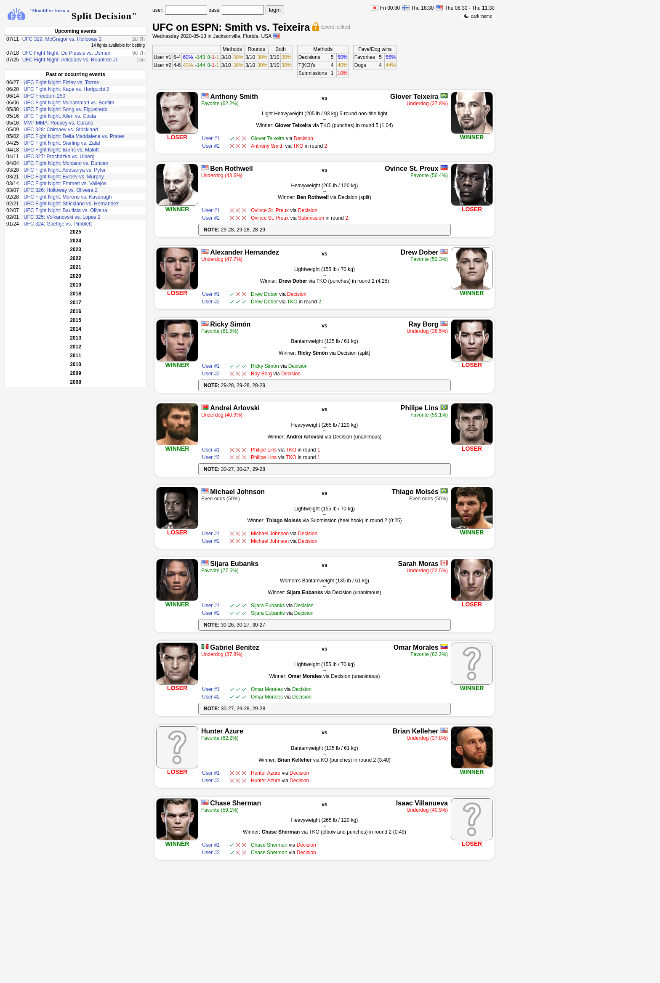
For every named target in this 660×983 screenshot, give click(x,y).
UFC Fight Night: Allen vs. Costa (60, 116)
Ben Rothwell (231, 168)
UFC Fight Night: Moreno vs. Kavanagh (68, 197)
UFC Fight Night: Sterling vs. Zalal (62, 143)
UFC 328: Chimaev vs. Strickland (61, 130)
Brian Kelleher (415, 731)
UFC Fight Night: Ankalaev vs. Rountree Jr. (70, 60)
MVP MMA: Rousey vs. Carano (58, 123)
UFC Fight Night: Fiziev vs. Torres (61, 82)
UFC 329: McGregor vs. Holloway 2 (62, 39)
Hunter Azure (222, 731)
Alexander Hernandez (244, 252)
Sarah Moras (418, 563)
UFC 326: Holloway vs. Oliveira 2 (61, 190)
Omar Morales (416, 647)
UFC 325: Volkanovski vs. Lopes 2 (62, 217)
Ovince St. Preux (411, 168)
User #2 (162, 65)
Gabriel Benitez (234, 647)
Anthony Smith (234, 96)
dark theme (478, 16)
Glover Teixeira (414, 96)
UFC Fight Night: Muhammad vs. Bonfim (69, 103)
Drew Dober (420, 252)
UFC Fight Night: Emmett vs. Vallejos (65, 183)
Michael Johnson (237, 491)
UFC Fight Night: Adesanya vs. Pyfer (65, 170)
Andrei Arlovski (235, 408)
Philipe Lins (420, 408)
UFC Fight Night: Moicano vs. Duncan (66, 163)
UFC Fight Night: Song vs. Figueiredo (65, 109)
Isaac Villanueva (422, 803)
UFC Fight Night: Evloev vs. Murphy (64, 177)
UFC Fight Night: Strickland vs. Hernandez (71, 204)
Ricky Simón (230, 324)
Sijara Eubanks (234, 563)
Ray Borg (423, 324)
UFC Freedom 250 (44, 96)
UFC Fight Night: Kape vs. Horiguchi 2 (66, 89)
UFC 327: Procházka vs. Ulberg (59, 156)
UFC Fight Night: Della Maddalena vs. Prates (74, 136)
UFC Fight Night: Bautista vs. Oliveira (65, 210)
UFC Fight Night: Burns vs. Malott (61, 150)
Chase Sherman (235, 803)
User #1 (162, 57)
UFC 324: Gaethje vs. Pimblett (58, 224)
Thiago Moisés (414, 491)
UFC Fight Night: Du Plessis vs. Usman (66, 53)
